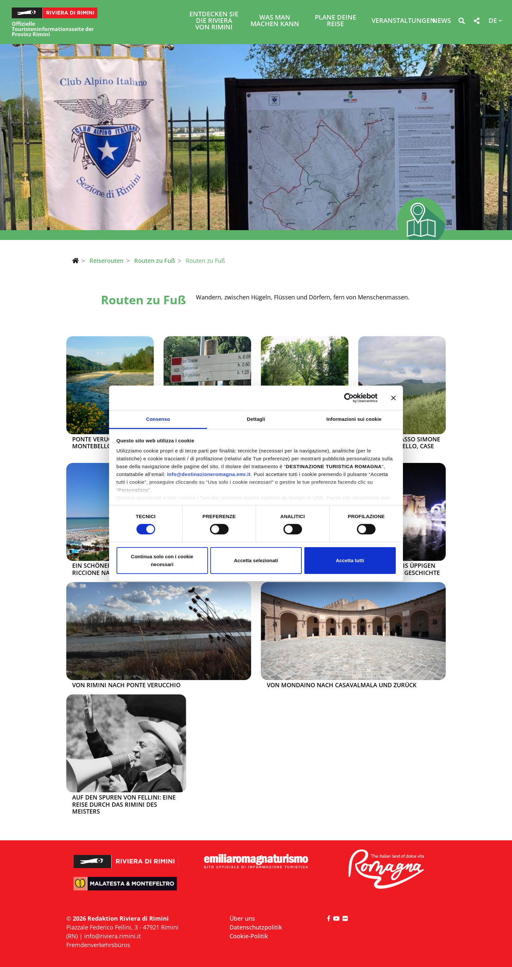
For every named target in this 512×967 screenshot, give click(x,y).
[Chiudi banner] (393, 397)
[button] (461, 22)
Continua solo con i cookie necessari (162, 560)
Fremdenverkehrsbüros (98, 945)
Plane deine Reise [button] (335, 21)
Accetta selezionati (256, 560)
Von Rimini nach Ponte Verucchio (126, 685)
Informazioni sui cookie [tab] (354, 419)
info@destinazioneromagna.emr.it (208, 474)
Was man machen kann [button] (274, 21)
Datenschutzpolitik (256, 927)
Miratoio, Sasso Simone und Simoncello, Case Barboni (402, 446)
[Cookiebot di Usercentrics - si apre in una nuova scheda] (348, 398)
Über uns (242, 918)
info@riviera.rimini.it (112, 936)
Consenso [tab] (158, 419)
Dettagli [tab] (256, 419)
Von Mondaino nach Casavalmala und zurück (341, 685)
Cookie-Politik (249, 936)
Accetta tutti (350, 560)
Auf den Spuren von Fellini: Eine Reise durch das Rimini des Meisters (124, 804)
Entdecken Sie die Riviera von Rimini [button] (213, 21)
